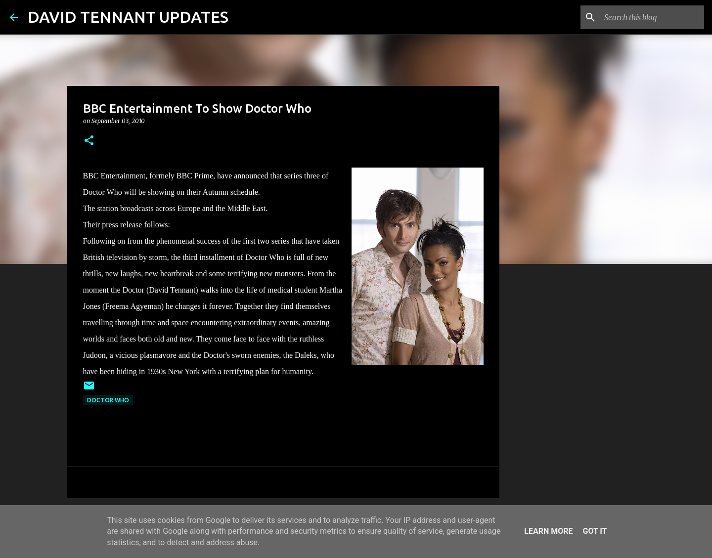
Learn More (548, 531)
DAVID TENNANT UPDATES (128, 17)
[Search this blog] (652, 17)
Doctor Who (108, 400)
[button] (89, 141)
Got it (594, 531)
